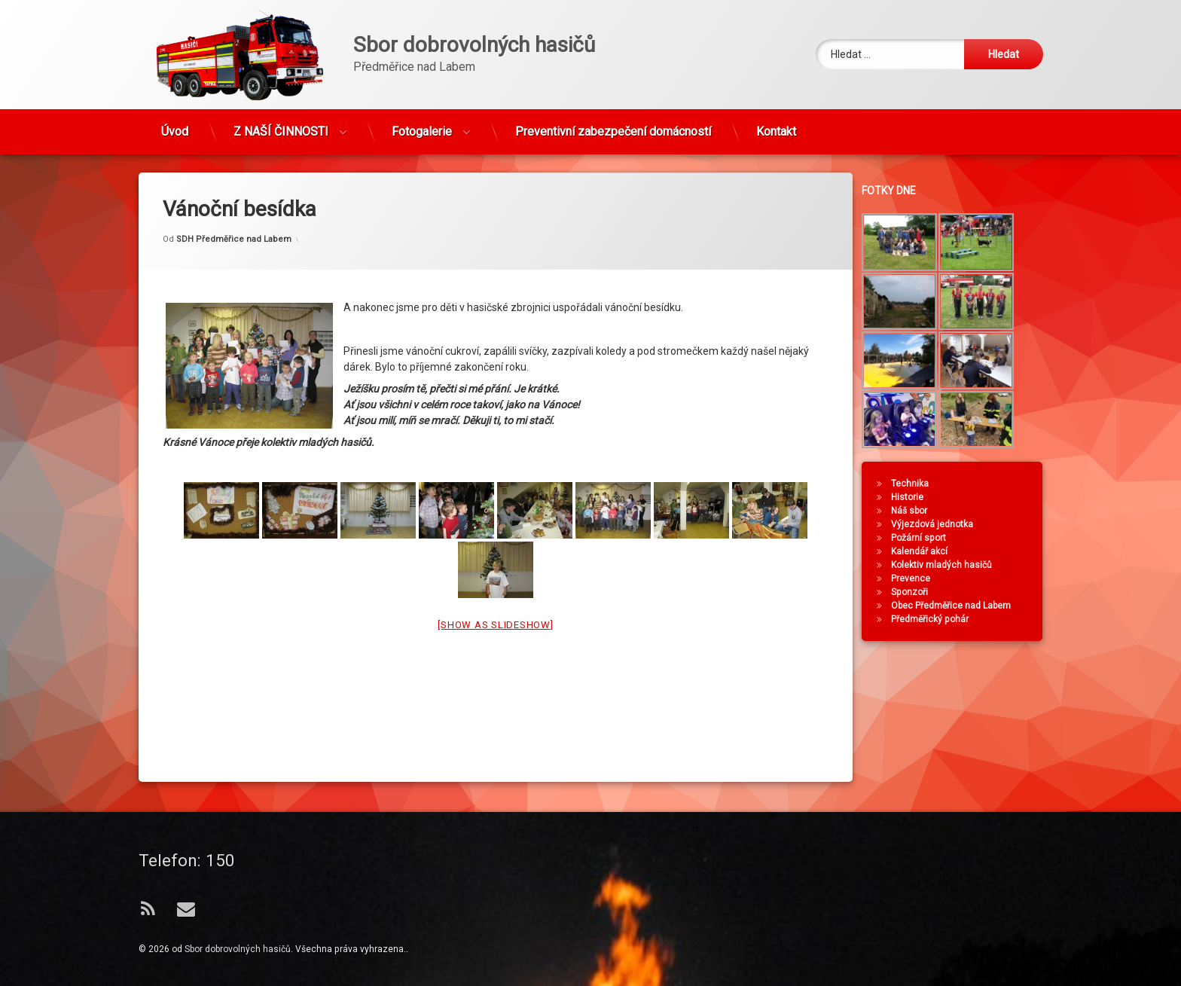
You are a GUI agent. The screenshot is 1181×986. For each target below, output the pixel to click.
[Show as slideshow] (495, 593)
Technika (919, 483)
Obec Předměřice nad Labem (960, 605)
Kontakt (776, 123)
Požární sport (927, 538)
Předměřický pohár (939, 619)
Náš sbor (918, 510)
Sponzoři (918, 592)
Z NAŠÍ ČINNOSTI (280, 123)
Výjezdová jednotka (941, 524)
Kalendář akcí (928, 551)
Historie (916, 497)
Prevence (919, 578)
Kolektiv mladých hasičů (950, 565)
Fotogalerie (422, 123)
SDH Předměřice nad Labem (233, 207)
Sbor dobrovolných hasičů (238, 949)
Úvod (174, 123)
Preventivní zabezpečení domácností (613, 123)
